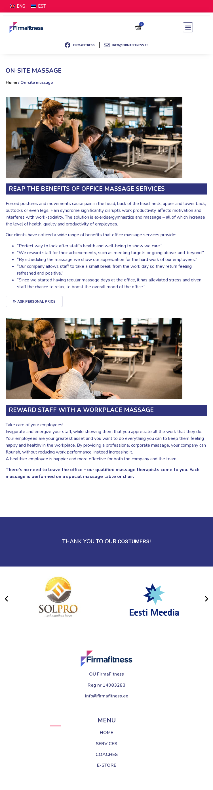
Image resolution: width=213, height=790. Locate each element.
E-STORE (106, 765)
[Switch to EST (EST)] (38, 6)
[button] (188, 27)
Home (11, 82)
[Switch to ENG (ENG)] (17, 6)
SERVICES (106, 744)
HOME (106, 733)
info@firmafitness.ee (106, 696)
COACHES (107, 754)
